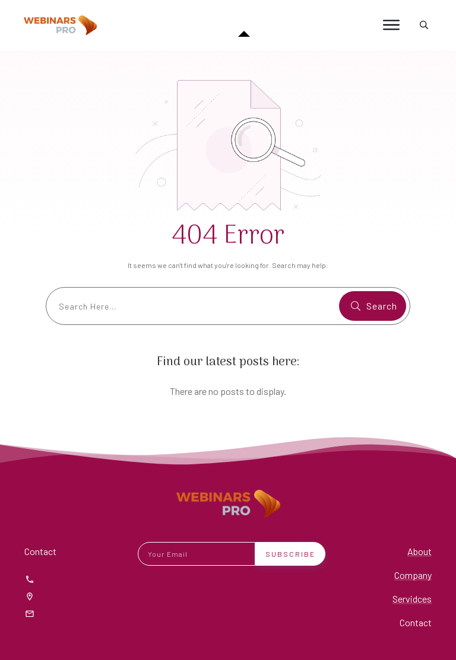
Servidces (412, 598)
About (419, 551)
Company (413, 575)
